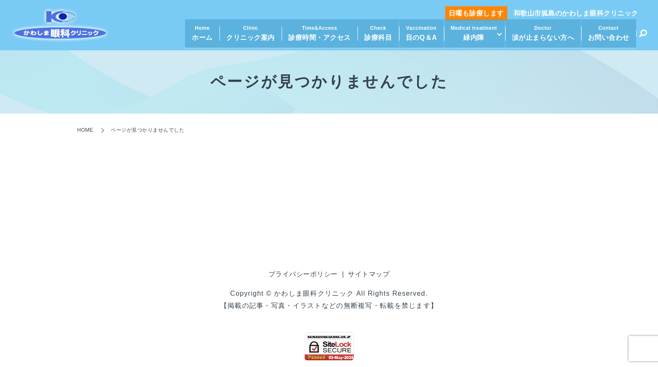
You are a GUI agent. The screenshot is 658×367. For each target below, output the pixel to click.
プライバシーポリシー (303, 274)
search (643, 37)
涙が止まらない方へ (543, 36)
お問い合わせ (608, 36)
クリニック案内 (248, 36)
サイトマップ (368, 274)
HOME (85, 130)
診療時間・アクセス (317, 36)
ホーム (200, 36)
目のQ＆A (419, 36)
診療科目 (376, 36)
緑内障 (471, 36)
